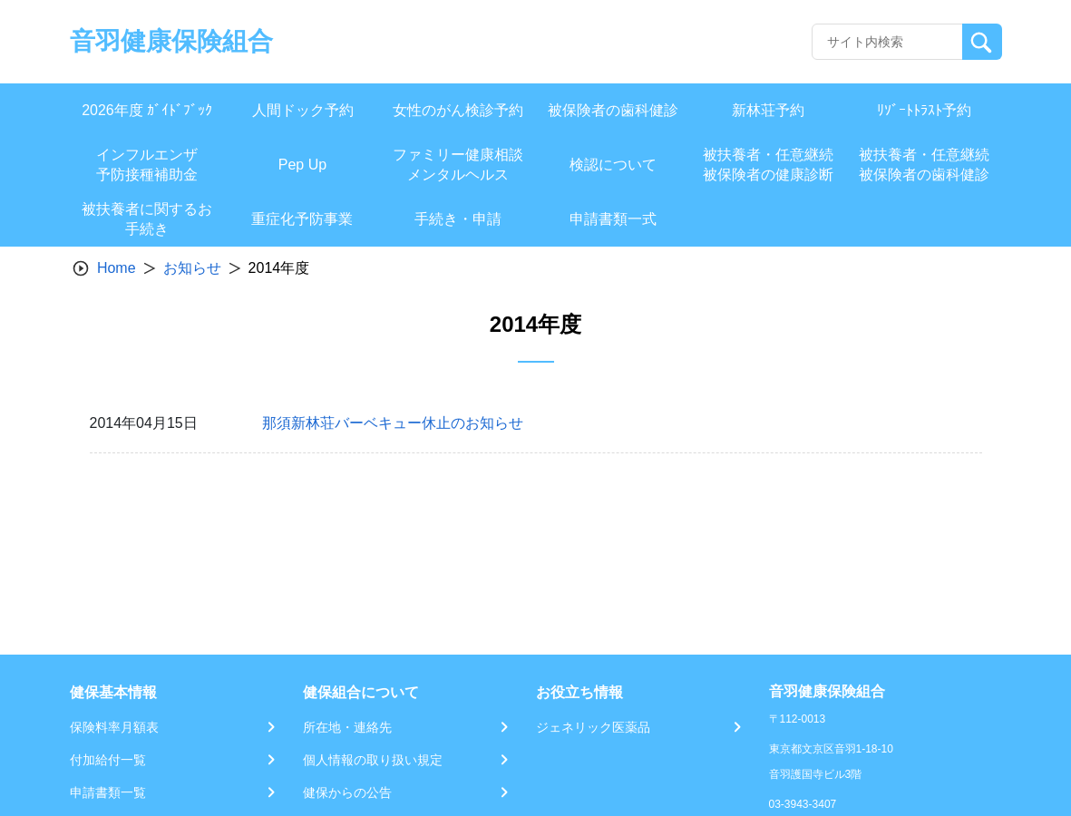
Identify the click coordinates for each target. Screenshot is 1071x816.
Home (116, 268)
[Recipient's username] (887, 42)
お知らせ (192, 268)
